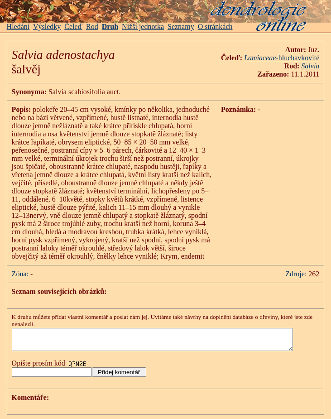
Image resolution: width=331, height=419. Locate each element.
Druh (110, 26)
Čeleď (73, 26)
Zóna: (20, 274)
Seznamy (181, 26)
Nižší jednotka (143, 26)
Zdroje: (303, 274)
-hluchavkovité (288, 58)
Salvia (318, 66)
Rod (92, 26)
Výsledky (47, 26)
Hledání (18, 26)
